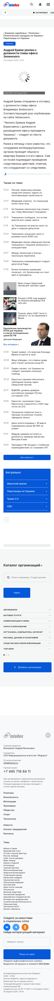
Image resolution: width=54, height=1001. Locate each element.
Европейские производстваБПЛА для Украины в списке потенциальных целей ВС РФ (17, 332)
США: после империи (13, 858)
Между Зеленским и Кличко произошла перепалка (26, 254)
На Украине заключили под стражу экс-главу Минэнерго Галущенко (30, 210)
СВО (9, 506)
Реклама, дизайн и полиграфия (20, 638)
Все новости (26, 457)
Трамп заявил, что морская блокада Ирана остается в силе (31, 353)
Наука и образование (15, 626)
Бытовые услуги (12, 615)
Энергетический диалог (14, 872)
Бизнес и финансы (11, 909)
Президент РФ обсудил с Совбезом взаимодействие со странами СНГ (30, 446)
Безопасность (10, 797)
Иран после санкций (12, 887)
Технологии (9, 818)
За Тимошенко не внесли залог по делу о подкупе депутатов (30, 227)
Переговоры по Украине (16, 38)
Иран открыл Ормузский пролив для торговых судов (31, 284)
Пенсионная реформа (13, 882)
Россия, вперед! (10, 856)
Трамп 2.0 (13, 498)
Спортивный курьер (12, 875)
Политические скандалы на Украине (22, 35)
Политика (34, 33)
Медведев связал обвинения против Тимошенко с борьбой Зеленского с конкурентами (31, 245)
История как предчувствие (15, 899)
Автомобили (10, 610)
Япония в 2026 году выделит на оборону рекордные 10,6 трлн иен (32, 300)
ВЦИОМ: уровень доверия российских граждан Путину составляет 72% (27, 393)
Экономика (9, 805)
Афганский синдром (12, 877)
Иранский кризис (17, 483)
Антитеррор (8, 865)
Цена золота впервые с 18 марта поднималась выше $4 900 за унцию (29, 426)
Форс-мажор (9, 860)
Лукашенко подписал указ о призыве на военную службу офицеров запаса (27, 415)
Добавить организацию (29, 667)
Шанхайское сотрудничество (16, 897)
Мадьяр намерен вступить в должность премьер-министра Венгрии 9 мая (28, 437)
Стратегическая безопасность (17, 902)
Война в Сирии (10, 848)
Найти (17, 592)
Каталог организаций (21, 565)
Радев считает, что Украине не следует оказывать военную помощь (28, 371)
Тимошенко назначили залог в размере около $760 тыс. (28, 235)
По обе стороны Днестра (15, 853)
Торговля (8, 649)
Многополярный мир (13, 870)
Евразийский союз (11, 851)
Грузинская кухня (11, 880)
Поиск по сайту (27, 954)
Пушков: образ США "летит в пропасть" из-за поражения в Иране (32, 315)
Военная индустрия (12, 892)
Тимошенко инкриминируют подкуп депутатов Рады (31, 262)
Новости (8, 825)
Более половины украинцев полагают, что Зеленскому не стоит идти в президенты (30, 272)
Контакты (8, 833)
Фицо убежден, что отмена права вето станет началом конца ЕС (29, 361)
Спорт (6, 814)
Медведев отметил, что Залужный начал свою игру (30, 202)
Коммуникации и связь (16, 621)
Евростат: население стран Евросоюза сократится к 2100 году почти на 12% (30, 404)
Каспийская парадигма (14, 894)
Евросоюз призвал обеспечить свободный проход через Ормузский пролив (28, 382)
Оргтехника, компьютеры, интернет (23, 632)
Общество (8, 810)
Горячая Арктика (11, 868)
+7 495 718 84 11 (17, 771)
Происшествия (10, 904)
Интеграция (9, 801)
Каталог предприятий (15, 829)
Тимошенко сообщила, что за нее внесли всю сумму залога (29, 219)
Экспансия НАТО (11, 906)
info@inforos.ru (10, 763)
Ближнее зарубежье (16, 33)
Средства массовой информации (22, 643)
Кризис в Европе (11, 863)
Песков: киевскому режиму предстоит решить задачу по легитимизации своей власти (27, 193)
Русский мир (9, 885)
